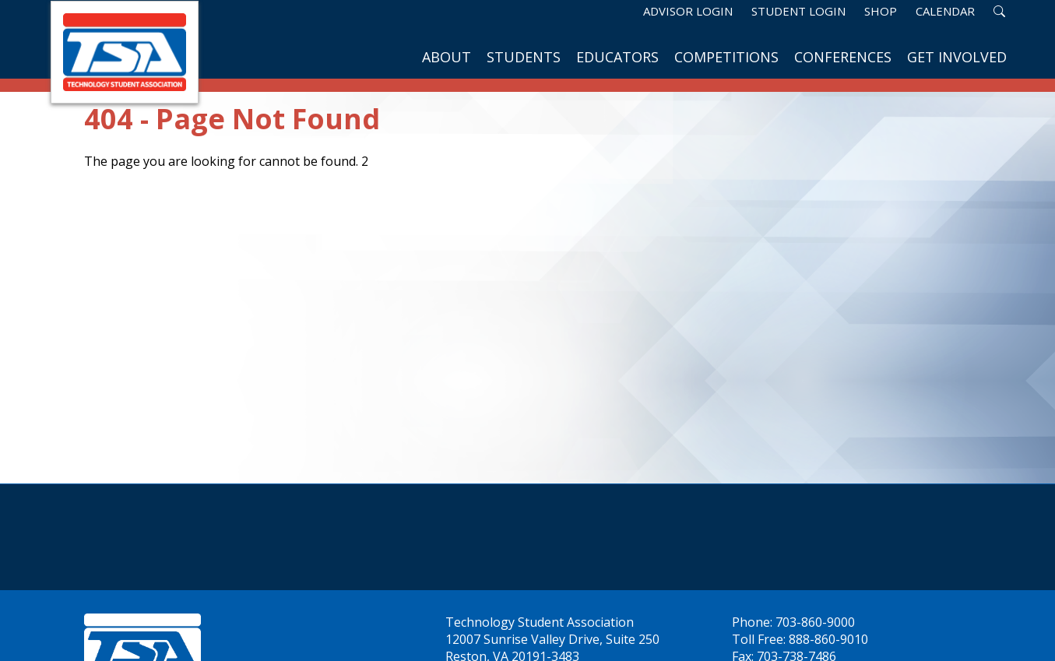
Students (524, 56)
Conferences (842, 56)
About (446, 56)
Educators (617, 56)
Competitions (726, 56)
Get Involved (957, 56)
